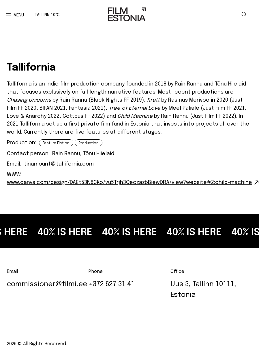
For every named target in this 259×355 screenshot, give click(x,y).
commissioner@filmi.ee (47, 283)
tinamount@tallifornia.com (59, 163)
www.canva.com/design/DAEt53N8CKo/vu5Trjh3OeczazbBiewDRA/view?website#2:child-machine (129, 181)
